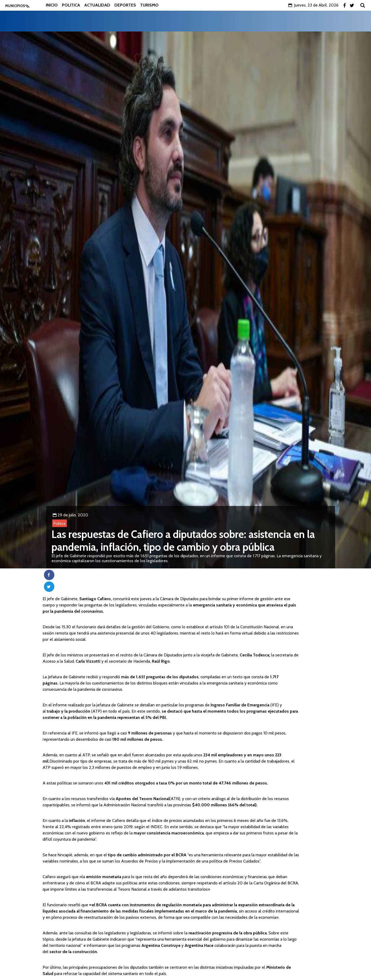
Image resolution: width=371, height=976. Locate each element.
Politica (71, 5)
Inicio (52, 5)
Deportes (125, 5)
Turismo (149, 5)
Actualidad (97, 5)
